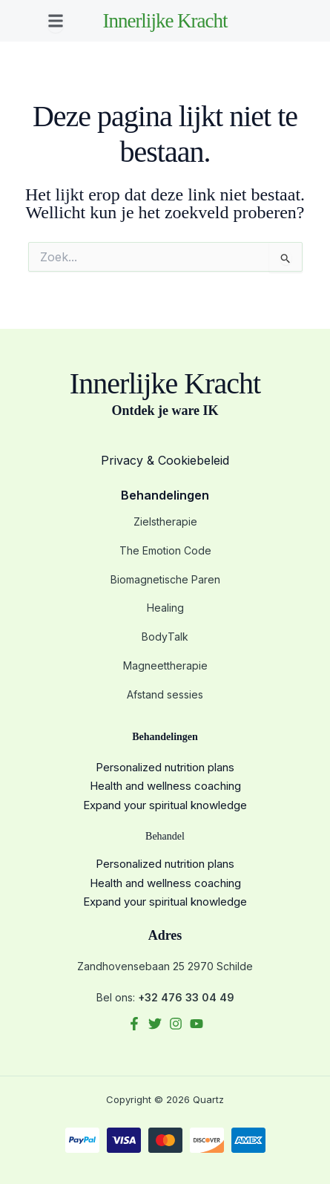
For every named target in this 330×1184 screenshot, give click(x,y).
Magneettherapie (165, 665)
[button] (55, 21)
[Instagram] (175, 1023)
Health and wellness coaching (165, 786)
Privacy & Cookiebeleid (165, 460)
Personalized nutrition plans (165, 767)
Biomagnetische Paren (165, 579)
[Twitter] (155, 1023)
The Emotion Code (165, 550)
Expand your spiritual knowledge (165, 805)
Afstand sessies (165, 694)
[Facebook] (134, 1023)
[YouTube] (196, 1023)
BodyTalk (165, 636)
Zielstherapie (165, 521)
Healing (165, 607)
